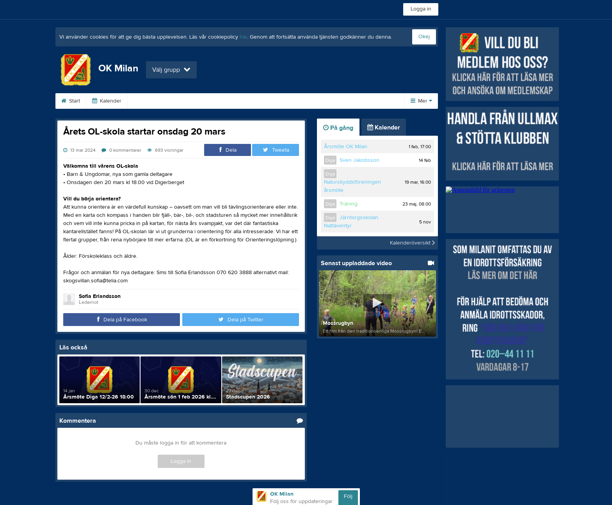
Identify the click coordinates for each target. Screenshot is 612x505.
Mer (421, 101)
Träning (349, 203)
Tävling (194, 101)
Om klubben (151, 101)
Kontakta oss (350, 101)
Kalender (106, 101)
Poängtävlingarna (242, 101)
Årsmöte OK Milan (345, 146)
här (243, 37)
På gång (338, 128)
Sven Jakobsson (359, 160)
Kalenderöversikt (412, 242)
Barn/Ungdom (299, 101)
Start (70, 101)
